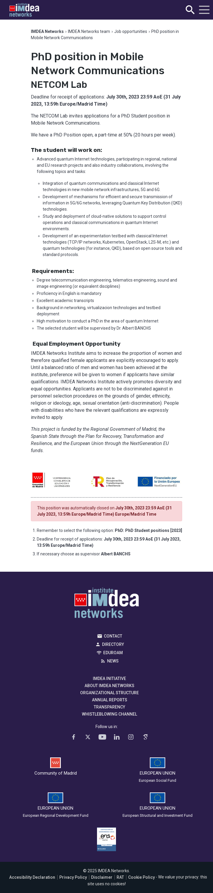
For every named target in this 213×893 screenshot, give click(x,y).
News (113, 661)
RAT (120, 877)
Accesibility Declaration (32, 877)
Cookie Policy (141, 877)
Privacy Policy (73, 877)
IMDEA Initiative (109, 678)
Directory (113, 644)
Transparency (109, 707)
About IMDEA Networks (109, 685)
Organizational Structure (109, 692)
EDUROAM (113, 652)
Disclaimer (101, 877)
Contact (113, 636)
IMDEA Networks (106, 604)
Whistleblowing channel (109, 714)
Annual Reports (109, 699)
